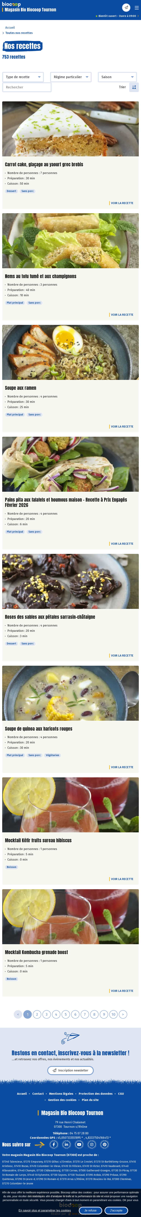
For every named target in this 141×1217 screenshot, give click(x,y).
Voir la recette (122, 203)
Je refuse (90, 1210)
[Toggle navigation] (137, 9)
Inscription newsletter (70, 1070)
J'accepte (116, 1210)
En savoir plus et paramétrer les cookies (45, 1210)
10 (113, 1014)
